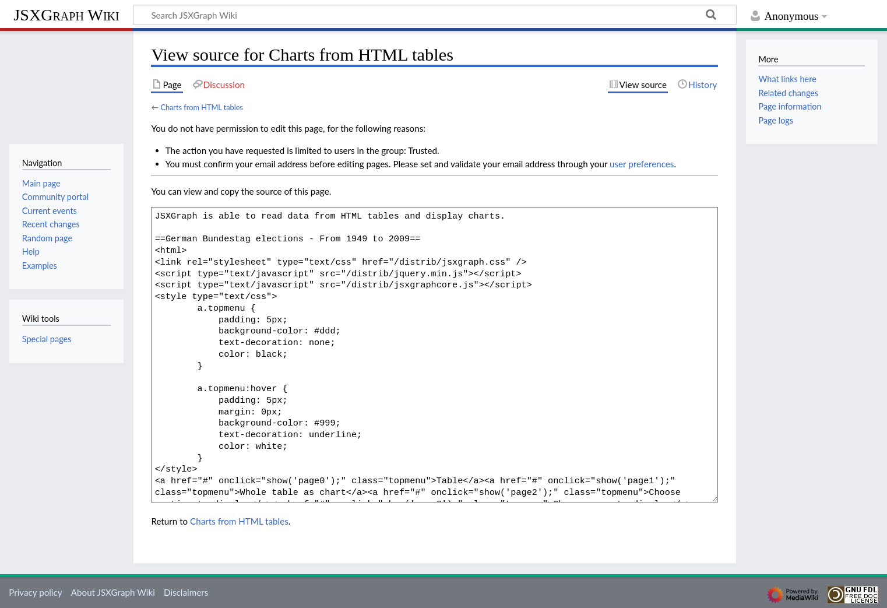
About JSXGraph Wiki (113, 592)
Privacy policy (35, 592)
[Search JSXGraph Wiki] (434, 14)
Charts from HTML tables (201, 107)
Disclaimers (186, 592)
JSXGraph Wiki (66, 15)
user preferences (642, 164)
